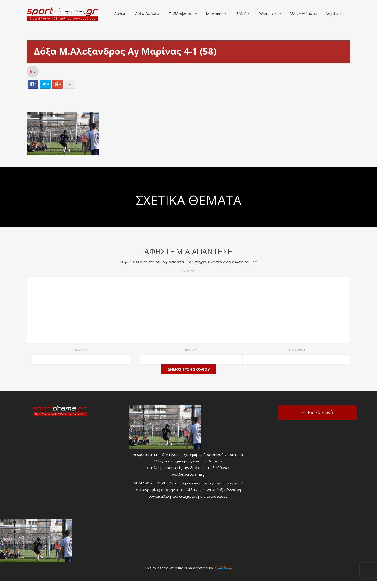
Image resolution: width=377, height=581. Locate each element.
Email (190, 350)
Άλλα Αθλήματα (303, 13)
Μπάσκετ (214, 14)
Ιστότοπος (296, 350)
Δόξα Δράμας (147, 13)
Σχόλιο (188, 271)
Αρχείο (332, 14)
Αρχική (120, 13)
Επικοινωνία (321, 412)
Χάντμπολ (267, 14)
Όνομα (80, 350)
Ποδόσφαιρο (180, 14)
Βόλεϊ (241, 14)
